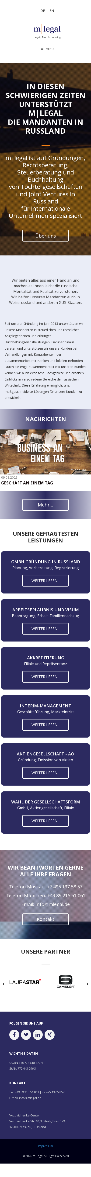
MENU (47, 49)
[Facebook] (14, 1035)
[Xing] (49, 1035)
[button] (3, 984)
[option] (25, 983)
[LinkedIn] (38, 1035)
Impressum (45, 1147)
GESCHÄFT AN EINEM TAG (27, 483)
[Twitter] (26, 1035)
